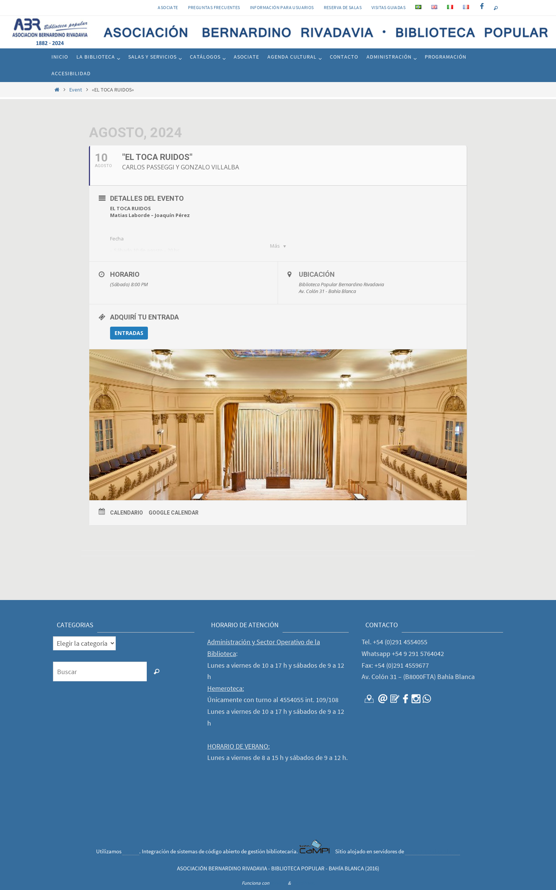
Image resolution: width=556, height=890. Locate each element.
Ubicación (317, 274)
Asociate (168, 7)
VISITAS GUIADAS (388, 7)
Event (75, 89)
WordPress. (303, 883)
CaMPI (131, 851)
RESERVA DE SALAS (343, 7)
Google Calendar (174, 513)
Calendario (126, 513)
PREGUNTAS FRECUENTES (214, 7)
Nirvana (278, 883)
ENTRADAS (129, 332)
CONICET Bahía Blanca (432, 851)
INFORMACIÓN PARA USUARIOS (282, 7)
